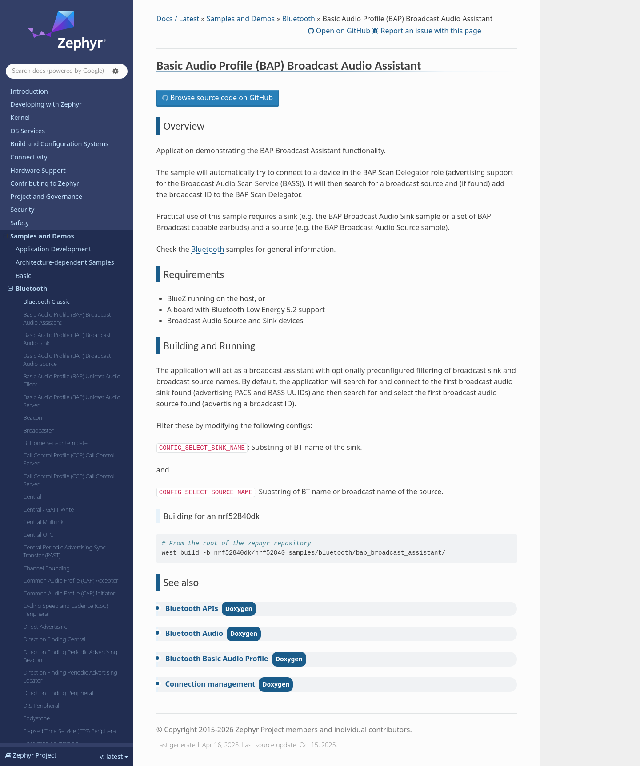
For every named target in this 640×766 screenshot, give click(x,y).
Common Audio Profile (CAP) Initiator (69, 370)
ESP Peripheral (41, 533)
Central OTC (38, 312)
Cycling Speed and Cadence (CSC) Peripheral (65, 387)
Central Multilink (43, 299)
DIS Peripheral (41, 483)
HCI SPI (32, 596)
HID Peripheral (41, 731)
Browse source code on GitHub (220, 98)
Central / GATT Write (48, 286)
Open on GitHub (342, 30)
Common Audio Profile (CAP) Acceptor (70, 357)
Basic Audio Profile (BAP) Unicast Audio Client (71, 157)
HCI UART (35, 609)
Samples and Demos (241, 19)
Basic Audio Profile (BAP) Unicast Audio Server (71, 178)
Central (32, 274)
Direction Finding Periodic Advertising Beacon (70, 433)
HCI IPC (32, 571)
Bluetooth (298, 19)
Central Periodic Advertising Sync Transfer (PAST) (64, 328)
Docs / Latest (178, 19)
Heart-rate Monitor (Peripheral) (61, 718)
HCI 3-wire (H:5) (42, 559)
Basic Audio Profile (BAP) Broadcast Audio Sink (67, 116)
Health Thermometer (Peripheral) (64, 672)
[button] (115, 71)
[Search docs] (67, 71)
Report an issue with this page (430, 30)
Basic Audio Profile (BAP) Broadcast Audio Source (67, 137)
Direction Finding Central (54, 416)
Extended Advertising (49, 546)
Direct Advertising (45, 404)
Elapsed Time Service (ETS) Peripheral (70, 508)
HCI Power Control (46, 584)
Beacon (32, 194)
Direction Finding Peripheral (58, 470)
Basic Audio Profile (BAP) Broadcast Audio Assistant (67, 95)
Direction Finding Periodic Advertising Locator (70, 453)
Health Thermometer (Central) (60, 660)
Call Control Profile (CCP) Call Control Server (68, 236)
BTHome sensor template (55, 220)
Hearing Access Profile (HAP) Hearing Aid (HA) (69, 689)
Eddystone (36, 495)
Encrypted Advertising (50, 520)
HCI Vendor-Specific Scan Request (66, 647)
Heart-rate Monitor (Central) (58, 706)
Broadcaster (38, 207)
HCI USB (33, 635)
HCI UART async (43, 622)
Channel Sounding (46, 345)
